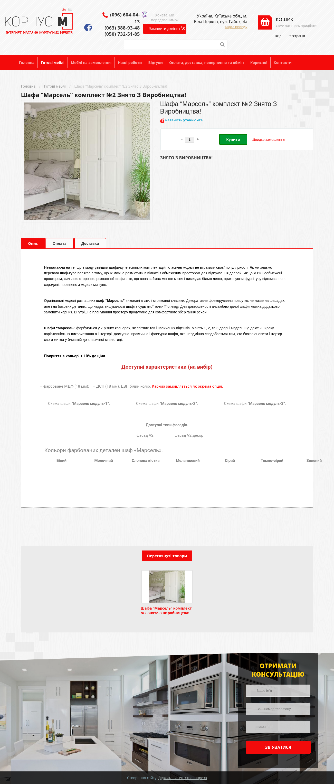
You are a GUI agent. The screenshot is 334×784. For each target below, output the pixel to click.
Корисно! (258, 62)
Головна (27, 62)
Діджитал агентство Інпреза (182, 777)
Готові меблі (52, 62)
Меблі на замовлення (91, 62)
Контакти (283, 62)
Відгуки (155, 62)
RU (70, 9)
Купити (233, 139)
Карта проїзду (236, 26)
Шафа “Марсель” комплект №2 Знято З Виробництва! (120, 86)
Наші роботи (130, 62)
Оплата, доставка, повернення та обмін (206, 62)
